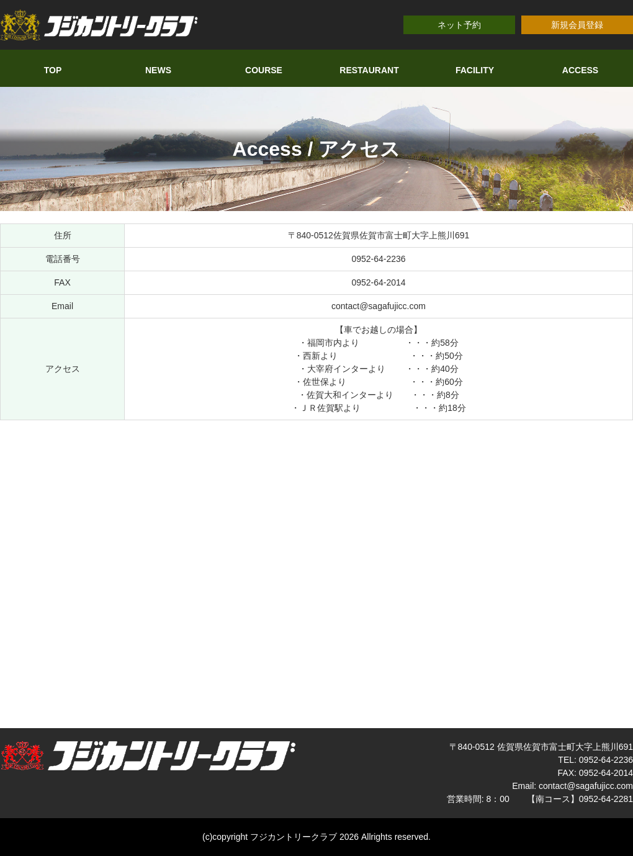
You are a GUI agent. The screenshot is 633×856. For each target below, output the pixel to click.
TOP (53, 70)
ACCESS (580, 70)
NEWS (158, 70)
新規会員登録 (577, 25)
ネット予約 (459, 25)
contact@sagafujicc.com (378, 306)
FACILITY (475, 70)
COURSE (263, 70)
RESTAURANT (368, 70)
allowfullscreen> (316, 572)
